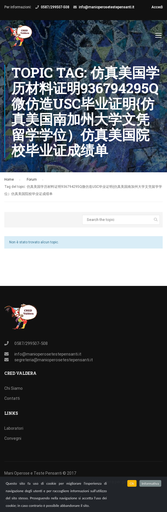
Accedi (157, 7)
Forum (32, 179)
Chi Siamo (13, 388)
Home (9, 179)
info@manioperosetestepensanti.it (106, 7)
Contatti (12, 398)
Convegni (12, 438)
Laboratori (13, 428)
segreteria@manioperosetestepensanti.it (53, 359)
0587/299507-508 (55, 7)
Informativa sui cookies (25, 500)
